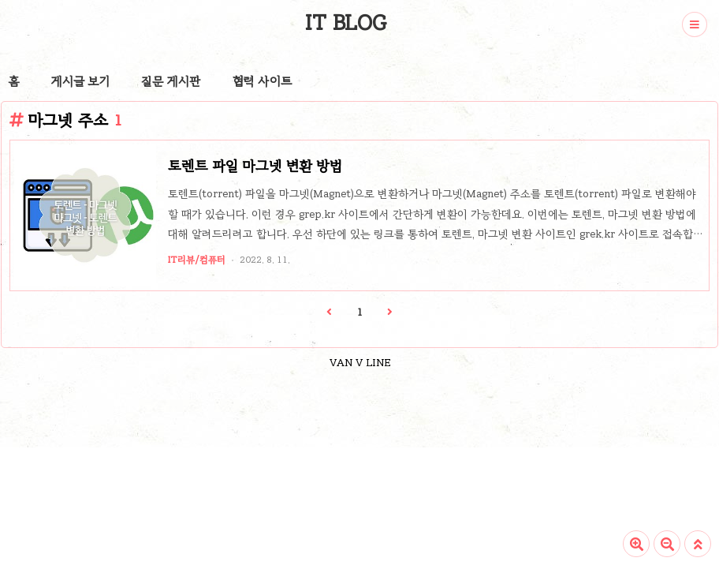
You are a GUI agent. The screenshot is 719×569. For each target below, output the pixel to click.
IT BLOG (345, 23)
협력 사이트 (262, 81)
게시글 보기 (80, 81)
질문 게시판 (171, 81)
